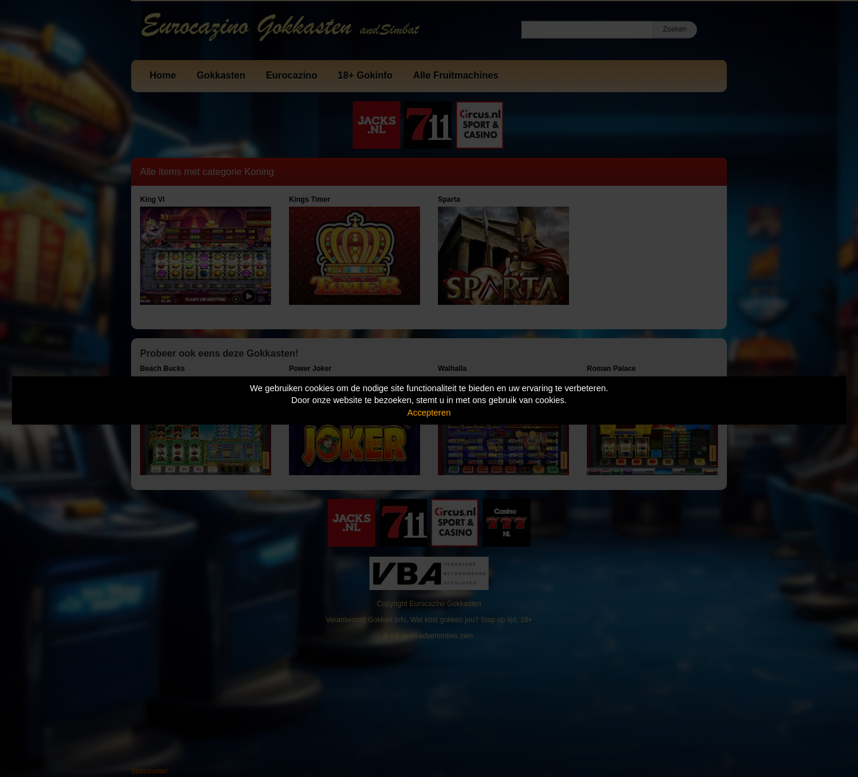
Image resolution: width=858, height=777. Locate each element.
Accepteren (429, 412)
